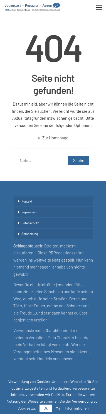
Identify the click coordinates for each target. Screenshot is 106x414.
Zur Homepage (53, 137)
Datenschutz (30, 223)
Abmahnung (29, 234)
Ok (46, 408)
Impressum (29, 212)
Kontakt (26, 201)
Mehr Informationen (72, 408)
